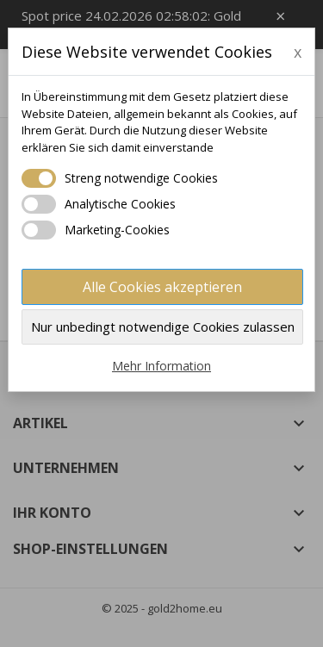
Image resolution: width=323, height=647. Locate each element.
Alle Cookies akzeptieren (162, 286)
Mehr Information (161, 366)
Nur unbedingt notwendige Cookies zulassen (163, 326)
